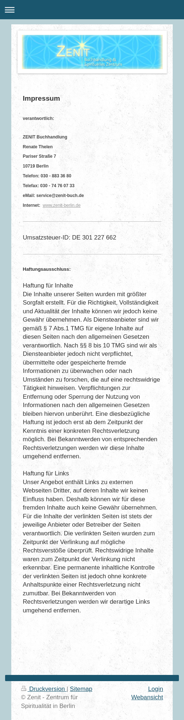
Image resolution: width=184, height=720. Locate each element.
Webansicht (147, 697)
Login (155, 688)
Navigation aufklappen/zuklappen (92, 9)
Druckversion (44, 688)
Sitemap (81, 688)
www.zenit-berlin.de (62, 205)
